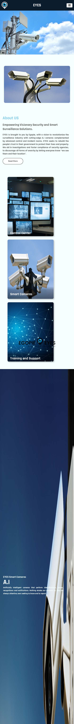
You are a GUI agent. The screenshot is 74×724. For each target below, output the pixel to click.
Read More (13, 161)
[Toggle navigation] (69, 5)
